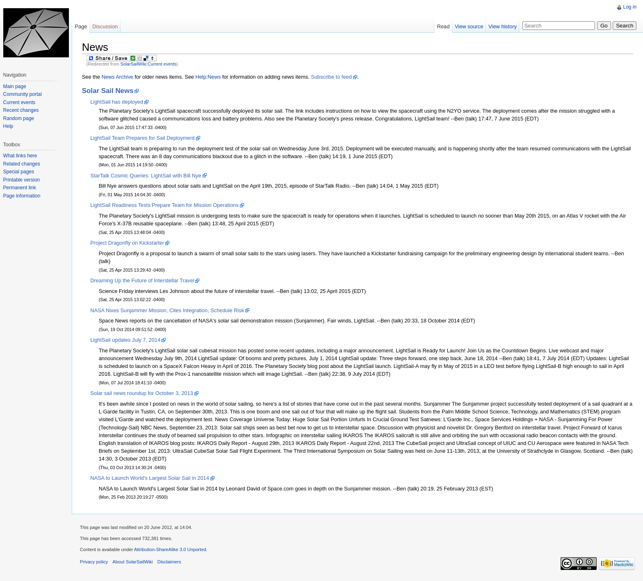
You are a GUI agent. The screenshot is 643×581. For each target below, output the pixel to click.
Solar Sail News (108, 91)
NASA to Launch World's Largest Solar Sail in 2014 (150, 478)
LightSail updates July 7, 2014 (126, 340)
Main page (14, 86)
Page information (22, 196)
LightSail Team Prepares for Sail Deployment (143, 138)
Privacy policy (94, 562)
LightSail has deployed (117, 102)
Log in (629, 7)
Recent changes (21, 110)
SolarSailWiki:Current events (149, 63)
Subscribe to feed (331, 77)
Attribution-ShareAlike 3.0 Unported (171, 549)
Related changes (21, 164)
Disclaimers (170, 562)
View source (469, 26)
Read (443, 26)
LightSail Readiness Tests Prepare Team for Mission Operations (165, 205)
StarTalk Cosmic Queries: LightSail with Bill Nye (146, 175)
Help (8, 126)
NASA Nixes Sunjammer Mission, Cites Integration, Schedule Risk (167, 310)
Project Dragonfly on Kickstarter (127, 243)
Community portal (22, 94)
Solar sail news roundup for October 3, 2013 (142, 393)
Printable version (21, 180)
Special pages (18, 172)
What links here (20, 156)
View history (502, 26)
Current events (19, 102)
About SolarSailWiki (133, 562)
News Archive (118, 77)
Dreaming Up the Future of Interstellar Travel (142, 280)
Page (81, 26)
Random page (18, 118)
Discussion (105, 26)
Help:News (208, 77)
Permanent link (19, 188)
